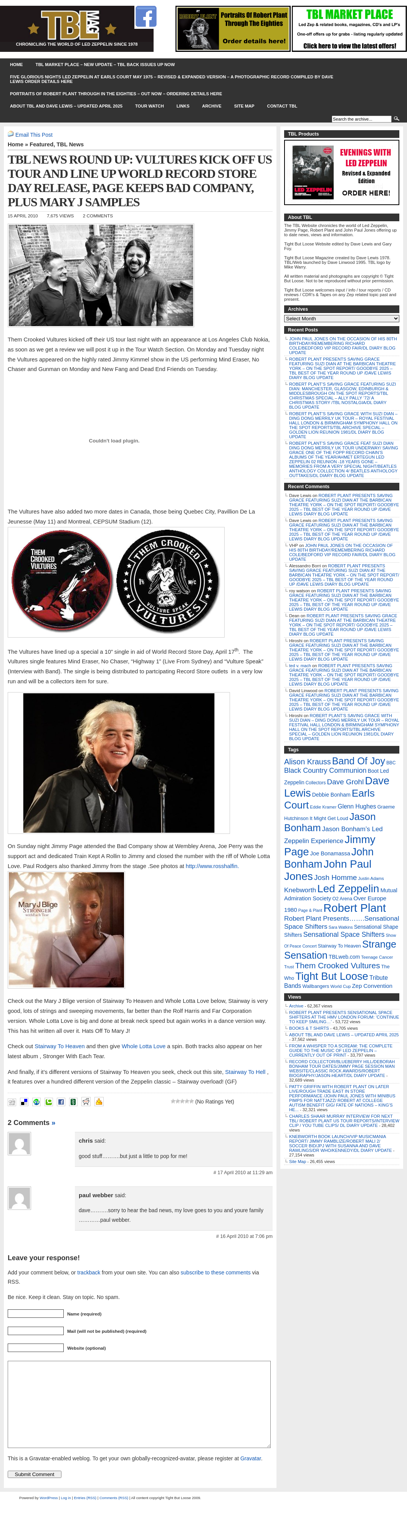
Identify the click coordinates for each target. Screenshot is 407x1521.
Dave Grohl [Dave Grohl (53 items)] (345, 782)
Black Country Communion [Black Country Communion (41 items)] (325, 770)
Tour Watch (149, 106)
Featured (41, 144)
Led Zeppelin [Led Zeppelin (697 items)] (348, 889)
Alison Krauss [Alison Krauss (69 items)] (307, 761)
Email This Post (34, 135)
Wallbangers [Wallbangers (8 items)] (315, 986)
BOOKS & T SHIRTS (309, 1028)
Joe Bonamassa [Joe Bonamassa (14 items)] (330, 853)
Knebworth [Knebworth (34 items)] (300, 890)
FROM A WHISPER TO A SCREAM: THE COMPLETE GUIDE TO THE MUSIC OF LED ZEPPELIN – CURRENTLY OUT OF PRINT (340, 1050)
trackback (88, 1272)
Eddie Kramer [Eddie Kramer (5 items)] (323, 807)
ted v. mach (300, 665)
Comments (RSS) (113, 1515)
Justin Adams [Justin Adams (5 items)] (371, 878)
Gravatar (250, 1476)
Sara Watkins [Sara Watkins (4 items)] (341, 927)
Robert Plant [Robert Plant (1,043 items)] (354, 907)
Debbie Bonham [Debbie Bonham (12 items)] (331, 795)
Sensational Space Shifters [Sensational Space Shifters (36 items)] (344, 934)
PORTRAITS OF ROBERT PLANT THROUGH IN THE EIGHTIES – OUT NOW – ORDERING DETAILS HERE (116, 93)
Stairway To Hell (245, 1072)
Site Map (244, 106)
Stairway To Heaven (59, 1046)
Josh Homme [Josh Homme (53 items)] (335, 877)
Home (16, 64)
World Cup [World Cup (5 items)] (340, 986)
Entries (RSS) (85, 1515)
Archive (211, 106)
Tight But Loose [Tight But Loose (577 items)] (331, 976)
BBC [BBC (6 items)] (390, 762)
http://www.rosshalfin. (212, 866)
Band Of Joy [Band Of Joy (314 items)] (358, 761)
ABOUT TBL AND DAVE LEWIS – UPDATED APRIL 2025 (66, 106)
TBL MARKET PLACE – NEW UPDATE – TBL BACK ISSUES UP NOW (105, 64)
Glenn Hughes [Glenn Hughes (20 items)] (357, 806)
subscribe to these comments (216, 1272)
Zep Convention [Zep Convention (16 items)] (372, 986)
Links (183, 106)
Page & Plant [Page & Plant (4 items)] (310, 910)
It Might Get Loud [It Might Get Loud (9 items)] (328, 818)
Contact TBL (282, 106)
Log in (66, 1515)
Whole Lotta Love (143, 1046)
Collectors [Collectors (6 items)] (316, 782)
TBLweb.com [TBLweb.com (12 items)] (344, 957)
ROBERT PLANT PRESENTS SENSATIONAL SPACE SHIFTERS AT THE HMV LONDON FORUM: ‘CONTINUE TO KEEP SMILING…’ (344, 1017)
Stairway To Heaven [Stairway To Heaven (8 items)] (339, 946)
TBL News (70, 144)
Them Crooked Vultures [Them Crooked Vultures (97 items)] (337, 965)
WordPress (49, 1515)
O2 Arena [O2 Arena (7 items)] (342, 898)
